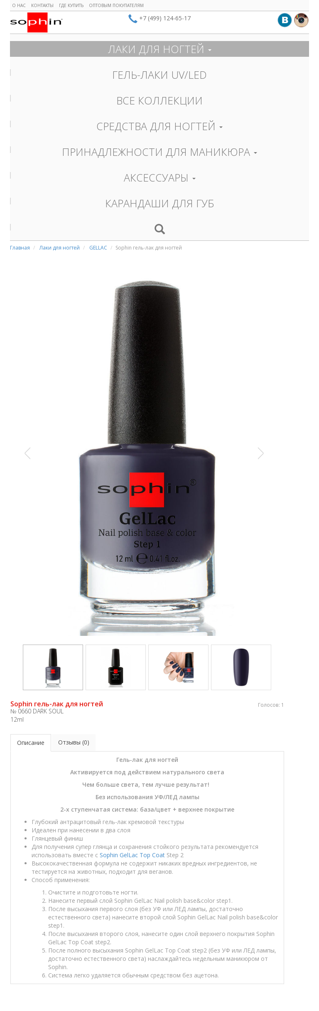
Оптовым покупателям (116, 5)
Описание (30, 743)
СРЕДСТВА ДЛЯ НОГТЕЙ (159, 126)
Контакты (42, 5)
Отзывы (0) (73, 742)
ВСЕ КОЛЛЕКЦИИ (159, 100)
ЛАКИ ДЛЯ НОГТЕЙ (159, 49)
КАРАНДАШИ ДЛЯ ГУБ (159, 203)
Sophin (36, 22)
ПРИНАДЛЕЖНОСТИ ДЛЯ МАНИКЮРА (159, 152)
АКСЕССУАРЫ (160, 177)
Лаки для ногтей (59, 247)
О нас (19, 5)
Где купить (71, 5)
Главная (20, 247)
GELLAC (98, 247)
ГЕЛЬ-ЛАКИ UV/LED (159, 75)
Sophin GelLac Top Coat (132, 855)
